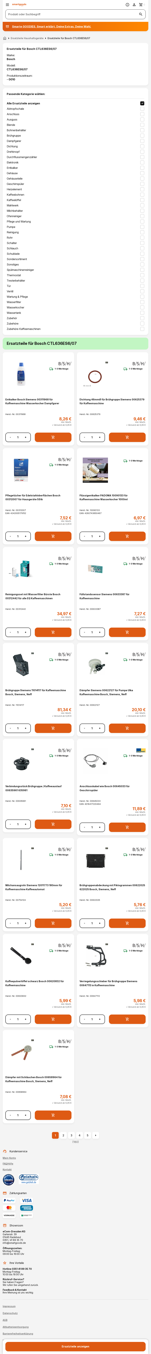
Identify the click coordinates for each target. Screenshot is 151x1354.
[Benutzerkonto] (134, 5)
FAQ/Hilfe (8, 1163)
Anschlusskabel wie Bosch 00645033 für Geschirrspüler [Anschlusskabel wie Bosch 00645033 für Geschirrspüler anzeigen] (105, 788)
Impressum (9, 1306)
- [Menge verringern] (10, 437)
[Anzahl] (18, 437)
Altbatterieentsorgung (16, 1327)
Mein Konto (9, 1157)
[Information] (127, 5)
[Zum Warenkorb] (142, 5)
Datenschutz (10, 1313)
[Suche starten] (141, 14)
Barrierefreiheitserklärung (18, 1333)
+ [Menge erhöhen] (25, 437)
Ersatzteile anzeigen (75, 1346)
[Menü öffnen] (7, 5)
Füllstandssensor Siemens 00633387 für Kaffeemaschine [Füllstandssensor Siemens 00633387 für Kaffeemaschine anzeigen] (104, 596)
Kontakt (7, 1169)
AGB (5, 1320)
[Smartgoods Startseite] (19, 4)
